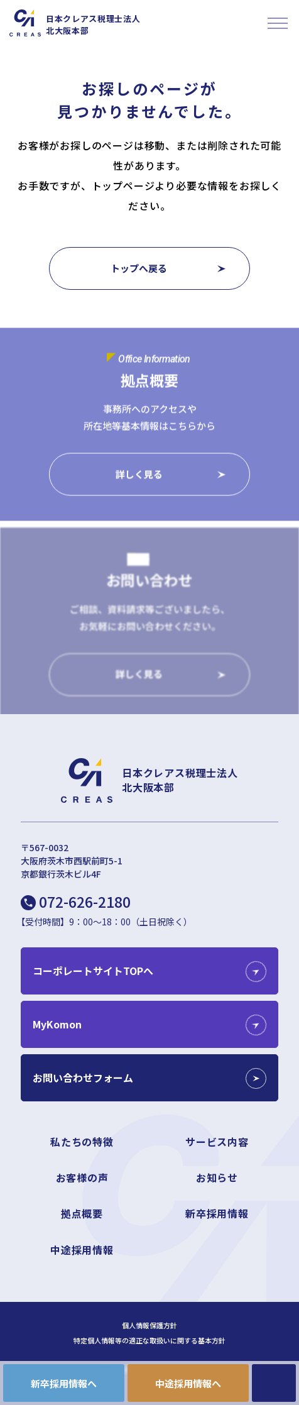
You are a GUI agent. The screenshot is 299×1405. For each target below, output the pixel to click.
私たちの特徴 (82, 1141)
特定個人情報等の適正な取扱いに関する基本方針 (149, 1340)
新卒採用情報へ (64, 1383)
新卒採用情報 (217, 1213)
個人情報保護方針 (149, 1325)
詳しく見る (139, 474)
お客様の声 (82, 1177)
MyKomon (57, 1024)
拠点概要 (82, 1213)
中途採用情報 (82, 1249)
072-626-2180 (85, 901)
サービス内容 (217, 1141)
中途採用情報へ (188, 1383)
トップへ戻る (139, 268)
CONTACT (274, 1383)
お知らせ (217, 1177)
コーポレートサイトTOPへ (93, 970)
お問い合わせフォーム (83, 1077)
